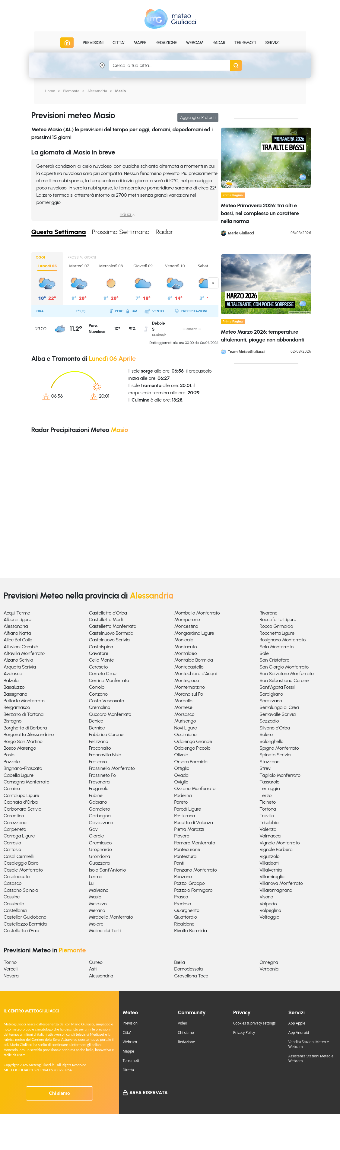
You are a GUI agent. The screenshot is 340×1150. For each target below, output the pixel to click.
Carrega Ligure (19, 836)
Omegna (268, 962)
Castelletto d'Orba (108, 613)
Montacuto (185, 647)
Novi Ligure (185, 728)
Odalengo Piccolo (192, 748)
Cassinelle (14, 904)
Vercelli (11, 969)
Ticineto (267, 802)
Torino (10, 962)
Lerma (95, 876)
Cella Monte (101, 660)
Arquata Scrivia (20, 667)
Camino (12, 788)
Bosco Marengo (20, 748)
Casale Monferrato (23, 870)
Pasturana (184, 815)
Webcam (195, 42)
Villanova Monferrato (281, 883)
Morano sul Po (188, 694)
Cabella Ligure (18, 775)
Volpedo (268, 904)
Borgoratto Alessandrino (29, 734)
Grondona (99, 856)
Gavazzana (101, 822)
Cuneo (96, 962)
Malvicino (99, 890)
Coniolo (96, 687)
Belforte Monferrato (24, 701)
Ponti (179, 863)
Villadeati (268, 863)
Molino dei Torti (105, 930)
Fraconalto (100, 748)
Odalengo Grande (193, 741)
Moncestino (186, 626)
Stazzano (269, 761)
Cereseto (98, 667)
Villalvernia (270, 870)
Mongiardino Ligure (194, 633)
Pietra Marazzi (189, 829)
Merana (97, 910)
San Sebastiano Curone (284, 680)
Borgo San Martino (23, 741)
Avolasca (13, 673)
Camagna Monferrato (26, 782)
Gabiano (98, 802)
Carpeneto (15, 829)
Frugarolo (99, 788)
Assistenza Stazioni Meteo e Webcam (310, 1058)
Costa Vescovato (106, 701)
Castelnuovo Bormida (111, 633)
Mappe (128, 1051)
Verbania (268, 969)
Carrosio (12, 843)
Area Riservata (148, 1092)
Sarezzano (270, 701)
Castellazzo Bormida (25, 924)
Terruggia (269, 788)
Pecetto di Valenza (193, 822)
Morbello (183, 701)
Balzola (11, 680)
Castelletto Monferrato (112, 626)
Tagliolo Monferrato (279, 775)
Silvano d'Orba (274, 728)
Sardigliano (271, 694)
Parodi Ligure (187, 809)
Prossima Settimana (121, 232)
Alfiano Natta (17, 633)
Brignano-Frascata (23, 768)
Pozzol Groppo (189, 883)
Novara (11, 976)
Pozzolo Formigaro (193, 890)
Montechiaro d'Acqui (195, 673)
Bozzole (12, 761)
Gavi (94, 829)
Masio (95, 897)
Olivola (181, 755)
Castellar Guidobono (25, 917)
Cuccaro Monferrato (110, 714)
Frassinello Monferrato (112, 768)
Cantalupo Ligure (21, 795)
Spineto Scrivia (275, 755)
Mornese (183, 707)
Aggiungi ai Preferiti (197, 117)
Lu (91, 883)
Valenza (267, 829)
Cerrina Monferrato (109, 680)
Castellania (15, 910)
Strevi (265, 768)
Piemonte (71, 91)
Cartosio (12, 849)
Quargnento (186, 910)
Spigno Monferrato (279, 748)
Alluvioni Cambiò (21, 647)
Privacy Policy (244, 1032)
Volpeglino (270, 910)
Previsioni (130, 1023)
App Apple (296, 1023)
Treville (266, 815)
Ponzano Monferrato (195, 870)
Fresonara (99, 782)
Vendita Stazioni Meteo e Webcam (308, 1044)
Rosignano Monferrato (282, 640)
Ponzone (183, 876)
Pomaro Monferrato (194, 843)
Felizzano (98, 741)
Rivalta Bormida (190, 930)
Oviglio (181, 782)
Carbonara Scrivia (22, 809)
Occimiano (185, 734)
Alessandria (97, 91)
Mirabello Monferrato (111, 917)
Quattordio (185, 917)
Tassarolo (269, 782)
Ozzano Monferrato (195, 788)
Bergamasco (17, 707)
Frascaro (98, 761)
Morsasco (184, 714)
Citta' (126, 1032)
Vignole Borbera (275, 849)
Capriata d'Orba (21, 802)
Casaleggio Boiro (21, 863)
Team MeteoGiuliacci (246, 351)
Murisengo (185, 721)
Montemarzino (189, 687)
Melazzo (98, 904)
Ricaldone (184, 924)
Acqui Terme (17, 613)
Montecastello (189, 667)
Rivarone (268, 613)
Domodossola (188, 969)
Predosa (182, 904)
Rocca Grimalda (276, 626)
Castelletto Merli (106, 619)
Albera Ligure (17, 619)
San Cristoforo (274, 660)
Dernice (97, 728)
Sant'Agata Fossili (277, 687)
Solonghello (271, 741)
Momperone (187, 619)
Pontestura (185, 856)
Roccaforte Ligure (277, 619)
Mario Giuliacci (241, 233)
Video (182, 1023)
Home (50, 91)
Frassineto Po (102, 775)
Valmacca (270, 836)
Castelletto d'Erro (21, 930)
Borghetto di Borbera (25, 728)
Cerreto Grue (102, 673)
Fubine (96, 795)
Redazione (186, 1041)
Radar (218, 42)
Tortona (267, 809)
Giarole (96, 836)
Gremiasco (100, 843)
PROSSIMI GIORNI (82, 257)
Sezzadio (269, 721)
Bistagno (12, 721)
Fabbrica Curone (106, 734)
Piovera (181, 836)
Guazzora (99, 863)
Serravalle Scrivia (277, 714)
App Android (298, 1032)
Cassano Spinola (21, 890)
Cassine (12, 897)
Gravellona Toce (191, 976)
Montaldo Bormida (193, 660)
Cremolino (99, 707)
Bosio (9, 755)
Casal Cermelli (18, 856)
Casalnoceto (17, 876)
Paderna (183, 795)
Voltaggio (269, 917)
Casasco (12, 883)
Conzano (98, 694)
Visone (266, 897)
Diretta (128, 1069)
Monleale (183, 640)
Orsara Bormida (191, 761)
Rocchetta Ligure (276, 633)
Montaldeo (185, 653)
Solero (266, 734)
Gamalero (99, 809)
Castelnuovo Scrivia (109, 640)
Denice (96, 721)
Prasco (181, 897)
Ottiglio (181, 768)
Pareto (181, 802)
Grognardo (100, 849)
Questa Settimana (58, 232)
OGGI (40, 257)
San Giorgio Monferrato (284, 667)
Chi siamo (59, 1093)
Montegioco (186, 680)
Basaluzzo (14, 687)
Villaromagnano (275, 890)
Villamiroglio (271, 876)
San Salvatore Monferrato (286, 673)
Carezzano (15, 822)
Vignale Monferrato (279, 843)
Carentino (14, 815)
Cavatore (99, 653)
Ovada (181, 775)
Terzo (265, 795)
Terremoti (130, 1060)
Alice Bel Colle (18, 640)
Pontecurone (187, 849)
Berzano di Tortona (23, 714)
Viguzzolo (269, 856)
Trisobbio (268, 822)
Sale (264, 653)
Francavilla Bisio (105, 755)
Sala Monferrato (276, 647)
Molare (96, 924)
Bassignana (15, 694)
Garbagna (100, 815)
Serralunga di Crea (279, 707)
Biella (179, 962)
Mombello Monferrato (197, 613)
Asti (93, 969)
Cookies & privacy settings (254, 1023)
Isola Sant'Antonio (107, 870)
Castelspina (101, 647)
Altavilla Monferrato (24, 653)
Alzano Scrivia (18, 660)
